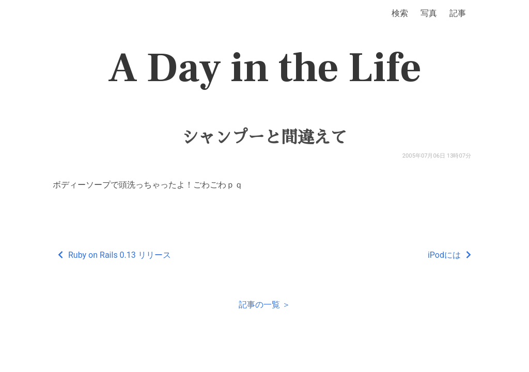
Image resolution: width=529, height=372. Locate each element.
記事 (457, 13)
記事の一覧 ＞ (264, 304)
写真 (429, 13)
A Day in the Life (265, 68)
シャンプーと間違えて (264, 137)
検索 (400, 13)
